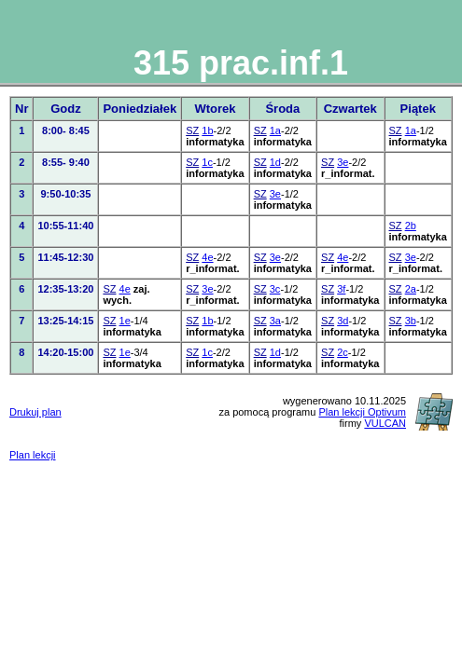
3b (410, 320)
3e (342, 162)
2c (342, 352)
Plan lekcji (32, 454)
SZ (192, 130)
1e (125, 320)
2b (410, 225)
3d (342, 320)
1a (275, 130)
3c (275, 288)
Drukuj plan (35, 412)
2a (410, 288)
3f (341, 288)
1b (207, 130)
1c (207, 162)
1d (275, 162)
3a (275, 320)
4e (207, 257)
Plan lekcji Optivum (362, 412)
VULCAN (385, 423)
